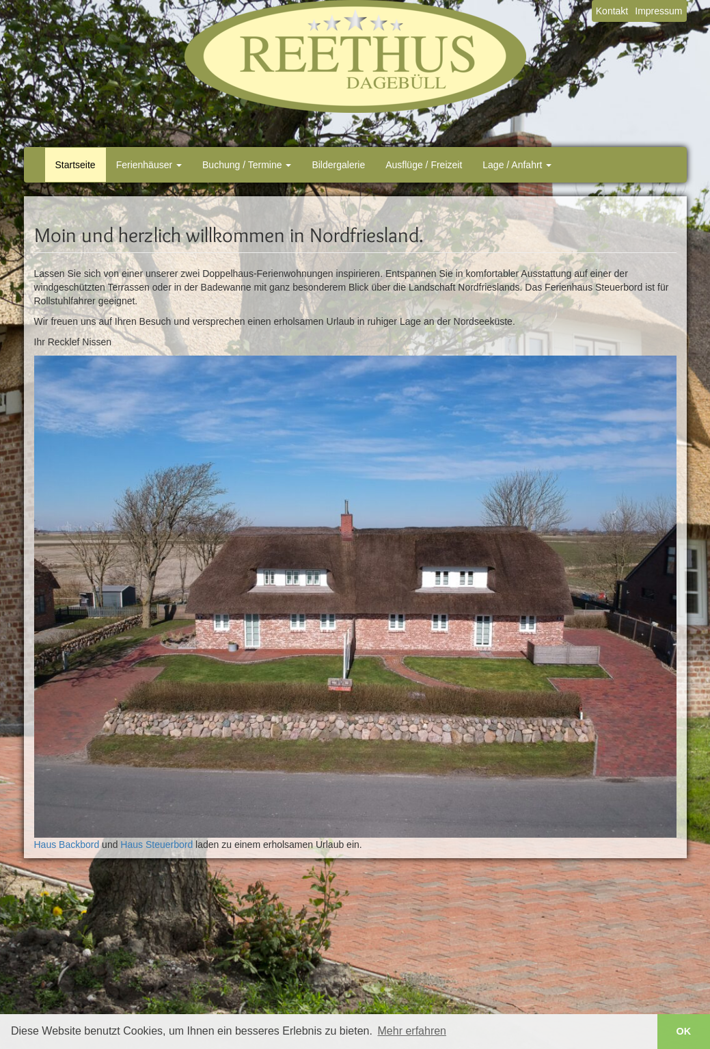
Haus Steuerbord (156, 844)
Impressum (658, 10)
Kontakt (612, 10)
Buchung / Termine (246, 164)
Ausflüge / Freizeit (423, 164)
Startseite (75, 164)
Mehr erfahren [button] (412, 1031)
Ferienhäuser (149, 164)
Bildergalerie (338, 164)
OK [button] (684, 1031)
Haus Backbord (67, 844)
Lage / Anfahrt (516, 164)
